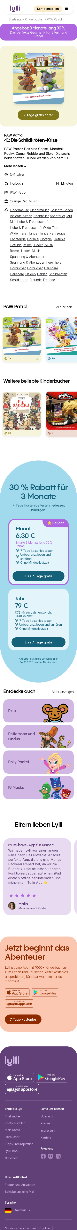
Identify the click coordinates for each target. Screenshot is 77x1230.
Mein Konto (12, 1130)
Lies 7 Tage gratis (38, 576)
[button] (66, 8)
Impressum (48, 1130)
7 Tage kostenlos (23, 1019)
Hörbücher (12, 1137)
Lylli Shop (11, 1151)
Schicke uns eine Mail (19, 1191)
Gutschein (11, 1158)
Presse (45, 1123)
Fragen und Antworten (20, 1184)
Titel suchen (13, 1116)
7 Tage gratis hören (38, 115)
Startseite (15, 19)
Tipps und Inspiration (19, 1144)
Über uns (47, 1116)
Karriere (46, 1137)
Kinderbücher (34, 19)
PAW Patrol (54, 19)
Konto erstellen (48, 8)
